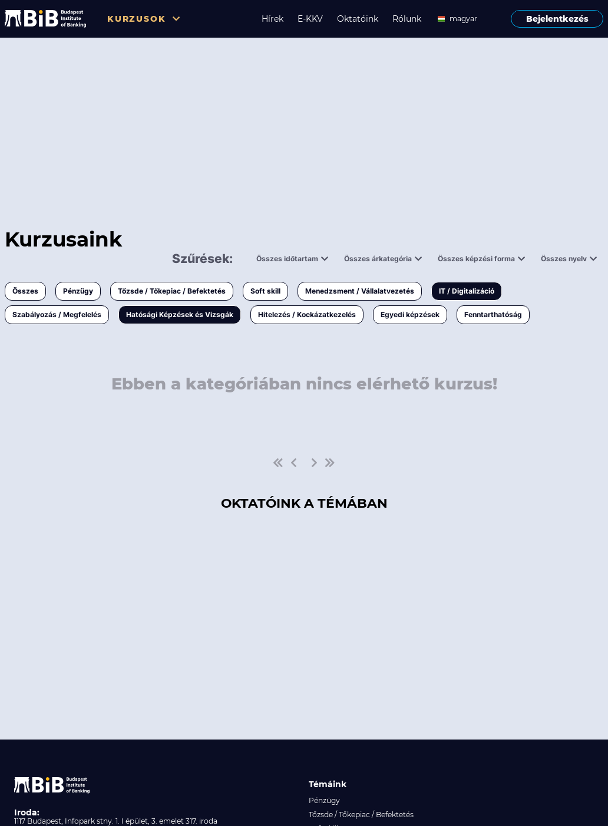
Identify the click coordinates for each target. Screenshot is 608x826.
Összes (25, 291)
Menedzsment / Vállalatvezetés (359, 291)
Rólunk (406, 19)
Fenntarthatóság (493, 314)
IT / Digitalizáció (466, 291)
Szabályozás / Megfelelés (56, 314)
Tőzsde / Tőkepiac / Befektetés (172, 291)
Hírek (272, 19)
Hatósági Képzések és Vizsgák (179, 314)
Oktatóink (357, 19)
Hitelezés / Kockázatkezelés (307, 314)
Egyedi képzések (410, 314)
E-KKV (310, 19)
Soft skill (265, 291)
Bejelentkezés (557, 19)
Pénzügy (78, 291)
